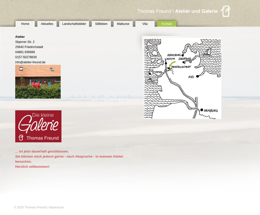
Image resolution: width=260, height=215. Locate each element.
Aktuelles (47, 24)
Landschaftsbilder (74, 24)
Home (25, 24)
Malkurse (123, 24)
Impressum (55, 207)
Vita (145, 24)
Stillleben (101, 24)
